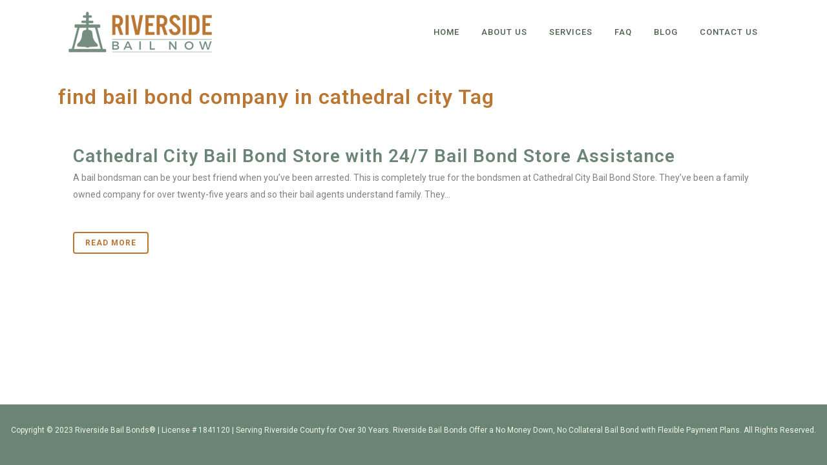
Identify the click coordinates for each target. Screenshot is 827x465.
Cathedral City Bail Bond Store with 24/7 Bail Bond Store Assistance (374, 156)
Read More (110, 242)
